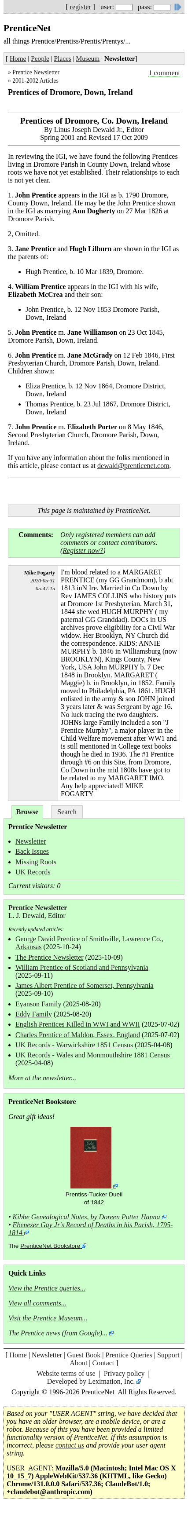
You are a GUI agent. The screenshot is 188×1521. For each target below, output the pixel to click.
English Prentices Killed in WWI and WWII (77, 1024)
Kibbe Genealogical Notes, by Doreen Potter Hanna (86, 1217)
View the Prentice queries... (46, 1288)
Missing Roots (35, 862)
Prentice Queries (129, 1355)
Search (67, 811)
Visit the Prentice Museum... (48, 1318)
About (78, 1363)
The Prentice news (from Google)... (57, 1333)
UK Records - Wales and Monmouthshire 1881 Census (92, 1055)
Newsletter (30, 841)
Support (168, 1355)
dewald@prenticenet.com (133, 465)
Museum (88, 58)
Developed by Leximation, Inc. (91, 1381)
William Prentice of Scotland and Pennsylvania (81, 967)
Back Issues (32, 851)
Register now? (83, 550)
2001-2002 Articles (35, 80)
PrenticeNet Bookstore (50, 1246)
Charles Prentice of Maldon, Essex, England (77, 1034)
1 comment (164, 73)
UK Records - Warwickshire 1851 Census (74, 1045)
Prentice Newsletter (35, 72)
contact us (69, 1445)
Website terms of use (66, 1373)
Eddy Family (33, 1014)
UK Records (33, 872)
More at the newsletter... (42, 1078)
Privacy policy (124, 1373)
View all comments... (37, 1303)
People (40, 58)
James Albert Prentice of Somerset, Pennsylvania (84, 985)
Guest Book (83, 1355)
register (80, 7)
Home (18, 58)
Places (62, 58)
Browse (27, 811)
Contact (103, 1363)
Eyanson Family (38, 1004)
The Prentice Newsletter (49, 957)
